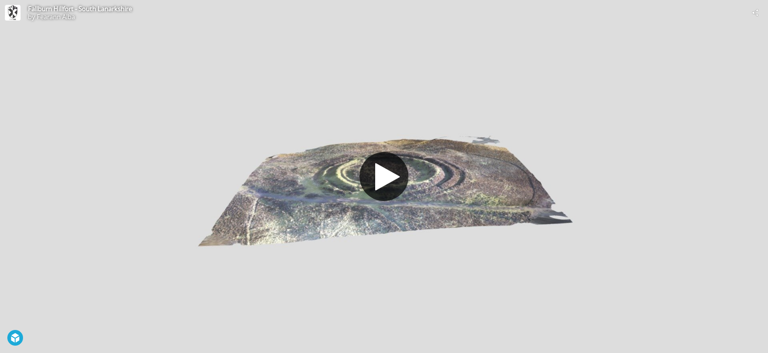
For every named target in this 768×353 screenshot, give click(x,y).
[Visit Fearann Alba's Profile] (13, 13)
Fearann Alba (56, 16)
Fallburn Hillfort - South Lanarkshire (80, 8)
